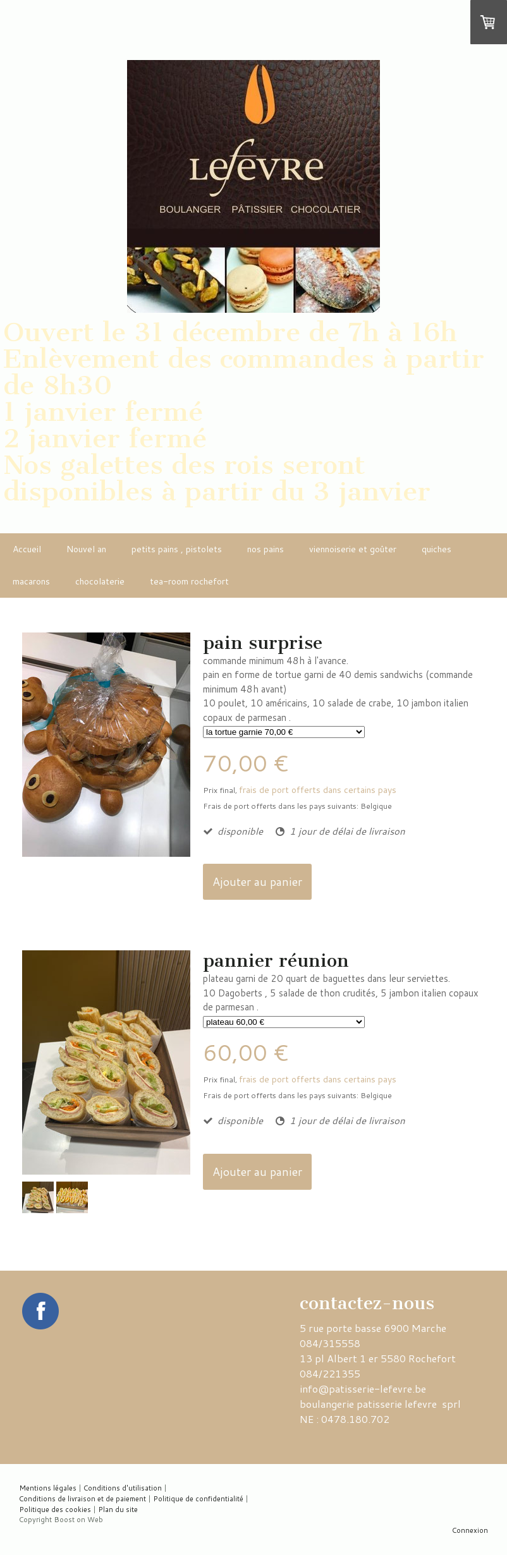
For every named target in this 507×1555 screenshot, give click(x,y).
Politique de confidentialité (198, 1499)
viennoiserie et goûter (352, 549)
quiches (436, 549)
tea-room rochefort (189, 581)
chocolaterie (100, 581)
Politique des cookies (55, 1509)
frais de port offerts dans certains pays (317, 790)
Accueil (27, 549)
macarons (31, 581)
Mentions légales (47, 1488)
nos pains (265, 549)
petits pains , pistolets (176, 549)
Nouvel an (86, 549)
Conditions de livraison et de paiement (82, 1499)
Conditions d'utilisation (122, 1488)
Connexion (470, 1530)
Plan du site (118, 1509)
